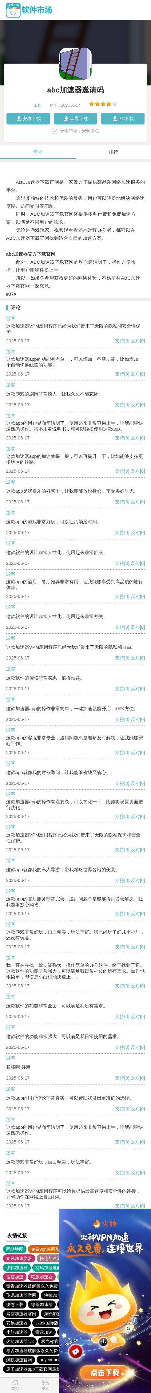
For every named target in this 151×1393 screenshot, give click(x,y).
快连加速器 (50, 1258)
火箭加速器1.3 (20, 1341)
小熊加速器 (17, 1332)
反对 (135, 340)
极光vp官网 (52, 1341)
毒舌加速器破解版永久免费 (32, 1286)
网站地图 (14, 1249)
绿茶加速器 (42, 1304)
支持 (119, 340)
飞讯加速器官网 (21, 1295)
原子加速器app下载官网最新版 (35, 1369)
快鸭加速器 (17, 1267)
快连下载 (14, 1304)
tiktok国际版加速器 (53, 1322)
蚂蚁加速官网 (19, 1359)
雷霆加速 (14, 1276)
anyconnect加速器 (57, 1359)
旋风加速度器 (19, 1258)
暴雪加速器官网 (21, 1313)
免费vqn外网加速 (47, 1249)
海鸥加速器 (55, 1313)
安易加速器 (17, 1322)
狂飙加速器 (42, 1276)
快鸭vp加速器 (57, 1295)
